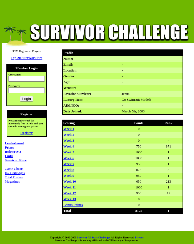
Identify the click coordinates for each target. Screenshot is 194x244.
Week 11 (69, 187)
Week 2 (68, 135)
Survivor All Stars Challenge (93, 237)
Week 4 (68, 146)
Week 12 (69, 193)
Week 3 (68, 140)
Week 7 (68, 164)
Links (9, 156)
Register (27, 133)
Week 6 (68, 158)
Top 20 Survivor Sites (26, 58)
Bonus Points (73, 205)
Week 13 (69, 199)
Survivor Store (16, 160)
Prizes (9, 147)
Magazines (12, 181)
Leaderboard (14, 143)
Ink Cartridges (15, 173)
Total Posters (14, 177)
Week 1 (68, 129)
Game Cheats (14, 169)
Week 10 (69, 181)
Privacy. (139, 237)
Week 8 (68, 170)
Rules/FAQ (13, 152)
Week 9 (68, 176)
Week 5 (68, 152)
